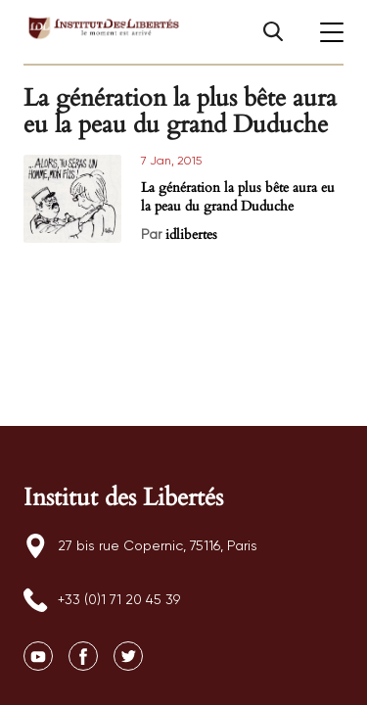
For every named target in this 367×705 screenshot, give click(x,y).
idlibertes (191, 234)
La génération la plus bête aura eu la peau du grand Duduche (238, 196)
